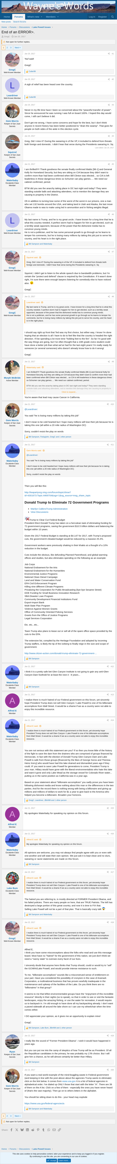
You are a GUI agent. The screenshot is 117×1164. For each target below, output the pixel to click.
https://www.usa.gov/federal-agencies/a (44, 1103)
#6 (113, 214)
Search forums (19, 22)
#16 (112, 834)
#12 (112, 666)
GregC (7, 36)
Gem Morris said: (34, 450)
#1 (113, 54)
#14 (112, 720)
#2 (113, 79)
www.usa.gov (69, 1081)
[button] (41, 17)
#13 (112, 695)
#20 (112, 1070)
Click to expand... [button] (69, 392)
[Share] (109, 54)
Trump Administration (57, 508)
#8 (113, 297)
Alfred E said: (32, 726)
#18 (112, 922)
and (40, 244)
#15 (112, 808)
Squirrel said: (32, 257)
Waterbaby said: (34, 367)
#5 (113, 164)
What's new (33, 16)
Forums (18, 16)
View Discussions (39, 512)
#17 (112, 872)
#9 (113, 362)
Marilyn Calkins (38, 508)
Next (17, 47)
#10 (112, 404)
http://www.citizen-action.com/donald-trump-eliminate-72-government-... (61, 653)
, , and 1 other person (50, 437)
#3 (113, 105)
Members (51, 16)
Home (7, 16)
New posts (6, 22)
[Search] (112, 17)
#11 (112, 445)
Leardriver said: (33, 302)
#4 (113, 136)
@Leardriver (31, 409)
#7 (113, 252)
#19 (112, 1036)
